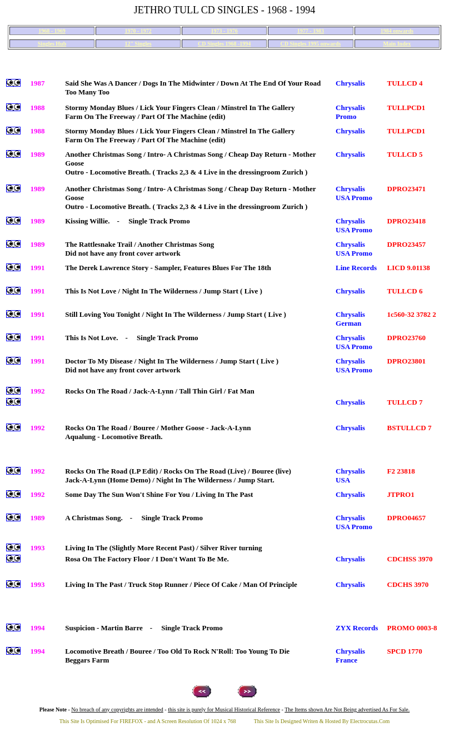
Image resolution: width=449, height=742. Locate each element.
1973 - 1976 (224, 31)
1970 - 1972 (137, 31)
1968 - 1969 (51, 31)
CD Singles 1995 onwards (311, 44)
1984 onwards (397, 31)
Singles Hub (52, 44)
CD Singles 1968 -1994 (224, 44)
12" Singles (138, 44)
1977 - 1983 (310, 31)
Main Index (397, 44)
